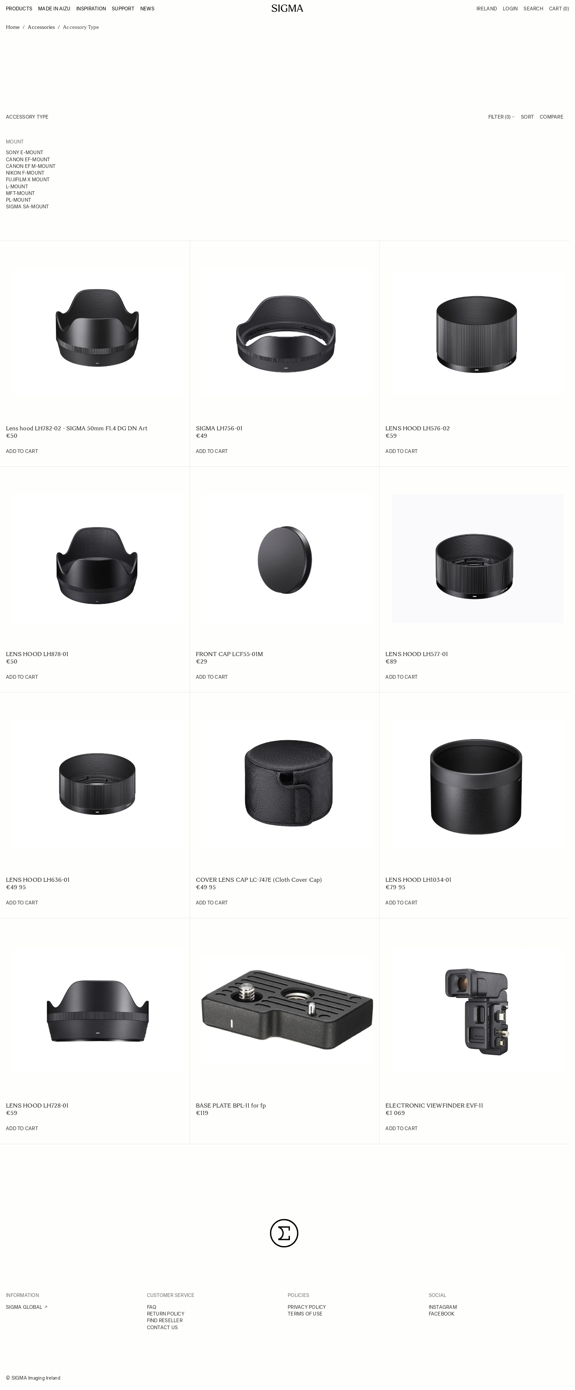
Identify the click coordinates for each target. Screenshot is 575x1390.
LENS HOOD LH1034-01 (418, 879)
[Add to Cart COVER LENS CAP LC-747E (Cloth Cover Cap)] (212, 903)
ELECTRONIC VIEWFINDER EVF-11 (434, 1105)
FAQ (152, 1307)
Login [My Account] (510, 8)
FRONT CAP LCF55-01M (229, 654)
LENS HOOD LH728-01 (37, 1105)
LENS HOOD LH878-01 (37, 654)
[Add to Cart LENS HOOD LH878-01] (22, 677)
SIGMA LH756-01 (219, 428)
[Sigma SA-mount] (50, 207)
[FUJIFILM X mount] (50, 180)
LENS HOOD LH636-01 (38, 879)
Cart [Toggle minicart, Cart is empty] (559, 8)
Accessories (41, 27)
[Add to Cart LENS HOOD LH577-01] (401, 677)
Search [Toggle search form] (533, 8)
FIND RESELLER (165, 1320)
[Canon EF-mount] (50, 160)
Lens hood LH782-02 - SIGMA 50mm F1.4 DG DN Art (76, 428)
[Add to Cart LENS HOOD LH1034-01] (401, 903)
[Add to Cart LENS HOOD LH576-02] (401, 451)
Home (13, 27)
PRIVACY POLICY (307, 1307)
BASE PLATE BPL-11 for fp (231, 1105)
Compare (552, 117)
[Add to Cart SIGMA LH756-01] (212, 451)
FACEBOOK (442, 1314)
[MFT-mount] (50, 194)
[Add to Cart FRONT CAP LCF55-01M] (212, 677)
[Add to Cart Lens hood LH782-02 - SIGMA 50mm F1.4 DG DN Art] (22, 451)
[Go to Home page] (287, 8)
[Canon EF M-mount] (50, 166)
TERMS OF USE (305, 1314)
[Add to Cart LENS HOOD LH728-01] (22, 1129)
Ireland (487, 8)
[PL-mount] (50, 200)
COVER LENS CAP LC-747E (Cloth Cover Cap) (259, 879)
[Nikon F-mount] (50, 173)
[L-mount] (50, 187)
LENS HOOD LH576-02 (417, 428)
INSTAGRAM (443, 1307)
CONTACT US (162, 1327)
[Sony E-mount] (50, 153)
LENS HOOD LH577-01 (416, 654)
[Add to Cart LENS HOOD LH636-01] (22, 903)
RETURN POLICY (165, 1314)
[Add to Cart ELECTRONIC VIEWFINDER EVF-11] (401, 1129)
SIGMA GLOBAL (24, 1307)
